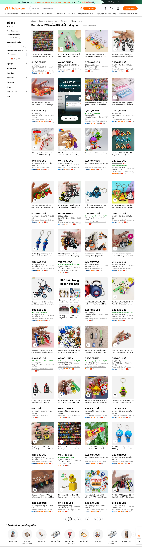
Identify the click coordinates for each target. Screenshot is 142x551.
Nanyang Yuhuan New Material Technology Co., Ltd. (43, 461)
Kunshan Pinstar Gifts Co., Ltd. (42, 510)
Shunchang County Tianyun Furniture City (96, 318)
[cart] (112, 9)
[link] (139, 530)
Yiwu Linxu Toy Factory (93, 69)
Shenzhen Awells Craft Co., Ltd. (42, 318)
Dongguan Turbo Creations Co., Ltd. (69, 167)
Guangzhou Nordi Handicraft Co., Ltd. (96, 222)
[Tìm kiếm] (89, 8)
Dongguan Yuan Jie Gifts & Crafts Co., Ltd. (123, 461)
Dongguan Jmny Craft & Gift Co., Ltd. (69, 415)
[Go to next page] (101, 519)
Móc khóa (63, 21)
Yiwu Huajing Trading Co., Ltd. (68, 463)
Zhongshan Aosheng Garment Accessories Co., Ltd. (123, 268)
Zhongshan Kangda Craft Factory (43, 268)
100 (96, 519)
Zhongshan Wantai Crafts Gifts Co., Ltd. (96, 461)
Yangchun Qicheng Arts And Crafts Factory (123, 367)
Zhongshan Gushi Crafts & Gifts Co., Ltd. (43, 119)
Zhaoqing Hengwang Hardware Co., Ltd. (69, 367)
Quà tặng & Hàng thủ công (48, 21)
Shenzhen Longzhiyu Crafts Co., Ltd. (69, 69)
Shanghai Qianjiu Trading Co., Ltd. (43, 71)
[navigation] (17, 270)
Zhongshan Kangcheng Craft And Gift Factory (43, 220)
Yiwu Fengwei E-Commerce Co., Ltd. (123, 171)
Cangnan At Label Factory (40, 415)
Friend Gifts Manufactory (40, 167)
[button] (81, 8)
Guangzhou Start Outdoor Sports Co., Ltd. (43, 369)
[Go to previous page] (65, 519)
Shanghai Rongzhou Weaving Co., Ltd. (123, 69)
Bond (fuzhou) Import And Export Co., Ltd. (123, 510)
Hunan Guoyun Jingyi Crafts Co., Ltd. (96, 510)
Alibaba (33, 21)
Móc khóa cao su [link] (76, 21)
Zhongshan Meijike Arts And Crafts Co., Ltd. (123, 220)
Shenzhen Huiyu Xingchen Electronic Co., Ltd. (69, 510)
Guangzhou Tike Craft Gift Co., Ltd (96, 367)
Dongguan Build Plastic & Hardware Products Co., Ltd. (123, 318)
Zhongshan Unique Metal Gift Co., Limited (96, 167)
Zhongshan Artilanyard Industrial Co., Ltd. (69, 222)
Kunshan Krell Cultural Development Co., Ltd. (123, 119)
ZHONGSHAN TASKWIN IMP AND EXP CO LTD (96, 415)
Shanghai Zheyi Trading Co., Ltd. (96, 121)
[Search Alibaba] (55, 8)
